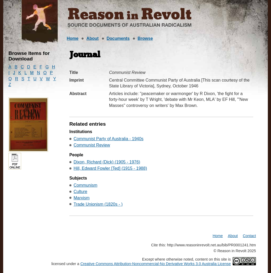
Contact (249, 236)
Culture (80, 191)
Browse (145, 38)
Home (72, 38)
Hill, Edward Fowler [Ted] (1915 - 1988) (110, 168)
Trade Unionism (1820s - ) (98, 204)
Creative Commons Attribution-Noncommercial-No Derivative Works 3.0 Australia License (155, 264)
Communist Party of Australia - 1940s (108, 138)
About (92, 38)
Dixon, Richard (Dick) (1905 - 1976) (107, 162)
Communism (85, 185)
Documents (118, 38)
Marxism (81, 198)
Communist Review (92, 145)
